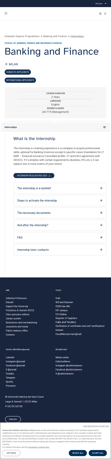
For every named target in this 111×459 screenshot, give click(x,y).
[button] (100, 14)
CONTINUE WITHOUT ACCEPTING (96, 426)
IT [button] (105, 13)
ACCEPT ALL (97, 453)
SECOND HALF (61, 350)
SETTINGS (11, 453)
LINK (7, 290)
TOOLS (58, 290)
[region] (55, 440)
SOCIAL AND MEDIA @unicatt (17, 350)
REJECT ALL (77, 453)
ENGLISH (13, 419)
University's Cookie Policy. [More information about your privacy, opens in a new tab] (38, 447)
